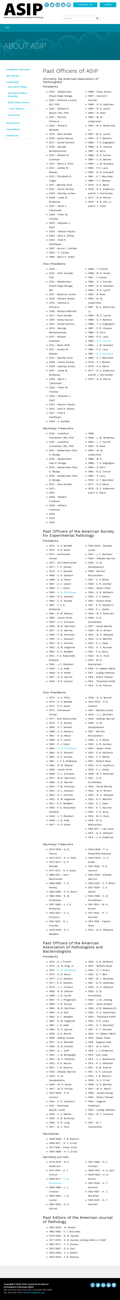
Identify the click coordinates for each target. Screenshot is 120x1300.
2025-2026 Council (18, 102)
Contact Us (85, 5)
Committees (13, 129)
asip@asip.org (37, 1293)
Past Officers (16, 108)
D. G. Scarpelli (105, 353)
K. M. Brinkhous (67, 592)
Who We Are (13, 75)
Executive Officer (17, 86)
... (4, 1295)
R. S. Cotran (104, 341)
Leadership (12, 82)
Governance (13, 123)
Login (108, 5)
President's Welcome (18, 69)
